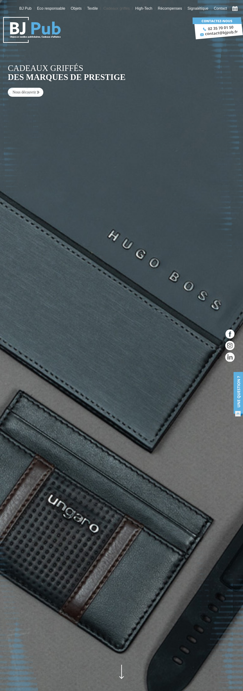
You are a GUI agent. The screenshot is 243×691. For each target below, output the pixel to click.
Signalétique (198, 8)
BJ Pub (25, 8)
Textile (92, 8)
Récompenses (170, 8)
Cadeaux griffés (116, 8)
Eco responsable (51, 8)
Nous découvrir (24, 92)
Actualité (236, 8)
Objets (76, 8)
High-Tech (143, 8)
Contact (220, 8)
